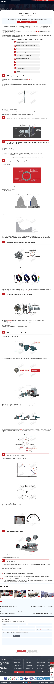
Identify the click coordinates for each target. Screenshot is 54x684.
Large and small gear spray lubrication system (24, 52)
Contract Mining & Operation (31, 2)
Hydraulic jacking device (20, 68)
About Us (12, 2)
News (47, 2)
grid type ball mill (35, 575)
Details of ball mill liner (34, 608)
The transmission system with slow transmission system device (27, 62)
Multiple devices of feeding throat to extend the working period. (27, 45)
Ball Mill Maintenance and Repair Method (8, 613)
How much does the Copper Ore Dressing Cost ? (9, 606)
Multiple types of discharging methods (22, 58)
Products (38, 2)
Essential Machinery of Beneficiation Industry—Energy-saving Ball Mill (12, 611)
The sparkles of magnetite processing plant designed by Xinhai (41, 613)
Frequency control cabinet (20, 65)
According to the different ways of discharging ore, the (13, 575)
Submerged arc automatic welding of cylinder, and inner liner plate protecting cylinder (27, 49)
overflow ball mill (42, 575)
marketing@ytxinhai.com (36, 0)
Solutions (41, 2)
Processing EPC (22, 2)
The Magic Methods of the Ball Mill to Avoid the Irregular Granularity (42, 611)
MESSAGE (32, 21)
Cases (44, 2)
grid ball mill (9, 320)
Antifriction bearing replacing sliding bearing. (24, 55)
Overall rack (18, 72)
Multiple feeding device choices (21, 42)
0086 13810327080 (45, 0)
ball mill (37, 31)
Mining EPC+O (17, 2)
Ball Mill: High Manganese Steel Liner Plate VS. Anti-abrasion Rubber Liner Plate (42, 606)
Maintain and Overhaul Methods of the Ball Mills (9, 608)
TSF (26, 2)
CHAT (21, 21)
